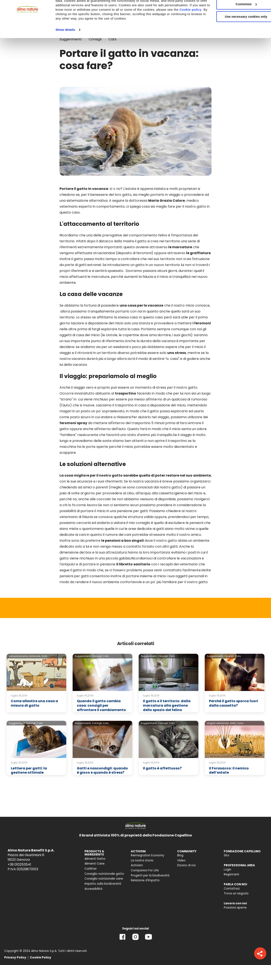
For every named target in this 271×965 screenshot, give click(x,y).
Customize (235, 23)
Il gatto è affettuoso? (162, 768)
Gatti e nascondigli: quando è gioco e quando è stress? (102, 770)
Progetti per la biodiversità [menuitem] (150, 875)
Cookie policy (103, 33)
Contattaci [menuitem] (232, 889)
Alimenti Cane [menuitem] (94, 864)
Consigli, (97, 656)
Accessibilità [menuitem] (93, 889)
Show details (65, 53)
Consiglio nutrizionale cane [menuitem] (103, 879)
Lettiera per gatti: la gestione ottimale (29, 770)
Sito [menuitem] (226, 855)
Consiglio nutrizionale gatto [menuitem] (104, 874)
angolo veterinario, (218, 723)
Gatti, (233, 723)
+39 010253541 (19, 864)
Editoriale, (35, 656)
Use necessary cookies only (235, 35)
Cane (240, 723)
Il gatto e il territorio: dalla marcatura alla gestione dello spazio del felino (167, 705)
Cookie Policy (40, 957)
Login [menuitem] (227, 870)
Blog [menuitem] (180, 855)
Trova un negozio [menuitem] (236, 893)
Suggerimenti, (83, 656)
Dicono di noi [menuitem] (186, 865)
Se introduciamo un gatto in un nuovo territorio (141, 264)
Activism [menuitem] (137, 865)
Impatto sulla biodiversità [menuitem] (102, 884)
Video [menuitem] (181, 860)
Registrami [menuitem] (231, 874)
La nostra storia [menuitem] (142, 860)
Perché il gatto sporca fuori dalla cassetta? (233, 703)
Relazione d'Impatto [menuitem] (145, 880)
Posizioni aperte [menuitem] (235, 908)
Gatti (44, 656)
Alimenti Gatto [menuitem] (94, 859)
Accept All (235, 10)
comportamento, (18, 656)
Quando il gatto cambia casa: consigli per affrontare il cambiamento (101, 705)
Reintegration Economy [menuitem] (147, 855)
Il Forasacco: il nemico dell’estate (229, 770)
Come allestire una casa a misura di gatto (34, 703)
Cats (106, 656)
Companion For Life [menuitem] (145, 870)
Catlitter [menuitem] (90, 869)
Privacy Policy (15, 957)
